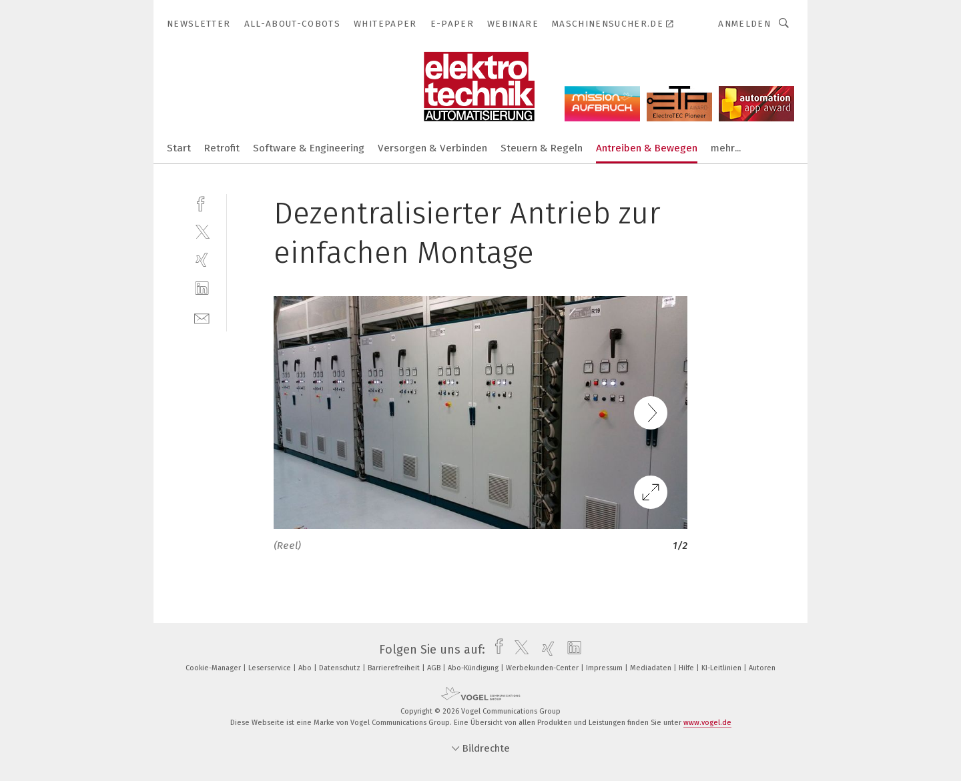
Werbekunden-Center (543, 668)
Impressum (605, 668)
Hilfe (687, 668)
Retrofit (222, 148)
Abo (306, 668)
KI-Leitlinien (722, 668)
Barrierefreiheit (395, 668)
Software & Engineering (308, 148)
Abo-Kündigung (474, 668)
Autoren (762, 668)
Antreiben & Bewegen (646, 148)
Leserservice (270, 668)
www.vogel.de (707, 722)
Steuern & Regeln (542, 148)
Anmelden (744, 23)
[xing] (202, 259)
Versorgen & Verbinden (432, 148)
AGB (434, 668)
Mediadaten (651, 668)
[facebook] (202, 202)
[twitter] (202, 231)
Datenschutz (340, 668)
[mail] (202, 317)
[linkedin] (202, 288)
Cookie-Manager (214, 668)
